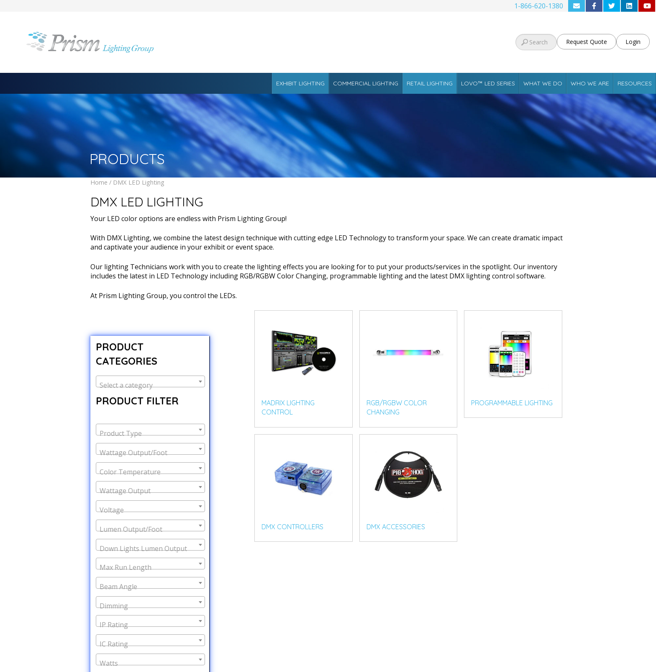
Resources (635, 83)
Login (633, 42)
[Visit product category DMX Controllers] (303, 488)
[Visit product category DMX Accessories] (408, 488)
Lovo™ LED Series (488, 83)
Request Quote (586, 42)
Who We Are (590, 83)
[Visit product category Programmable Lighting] (513, 364)
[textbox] (150, 385)
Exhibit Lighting (300, 83)
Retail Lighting (430, 83)
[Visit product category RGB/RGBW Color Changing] (408, 368)
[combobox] (150, 381)
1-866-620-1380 (538, 5)
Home (99, 182)
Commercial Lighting (365, 83)
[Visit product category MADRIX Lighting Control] (303, 368)
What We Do (542, 83)
